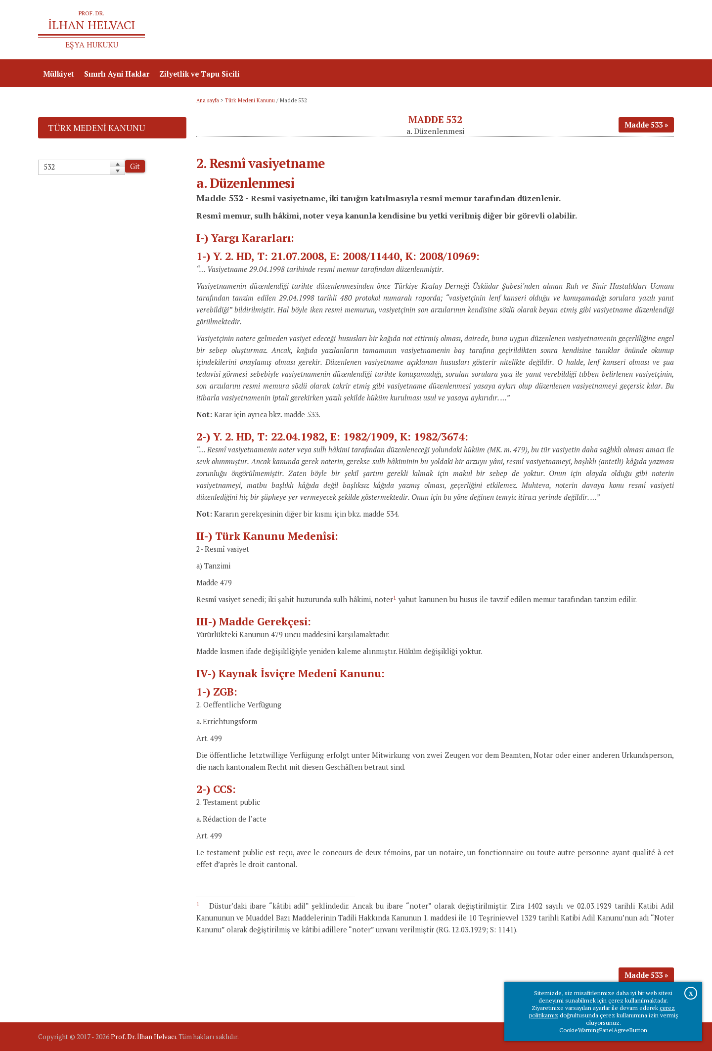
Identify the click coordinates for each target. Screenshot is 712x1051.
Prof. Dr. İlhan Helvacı (143, 1036)
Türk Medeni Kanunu (250, 100)
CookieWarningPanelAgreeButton (603, 1030)
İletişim (655, 30)
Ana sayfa (531, 30)
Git (135, 166)
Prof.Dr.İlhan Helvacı (595, 30)
